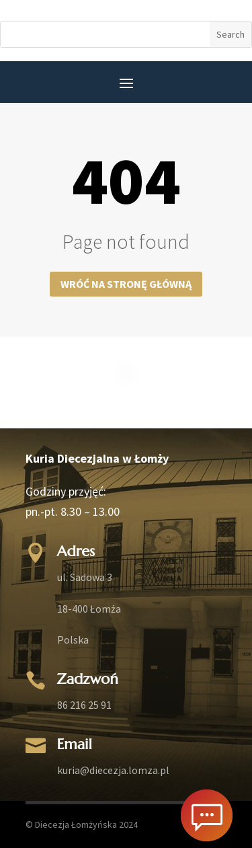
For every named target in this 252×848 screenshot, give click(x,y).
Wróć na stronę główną (126, 284)
